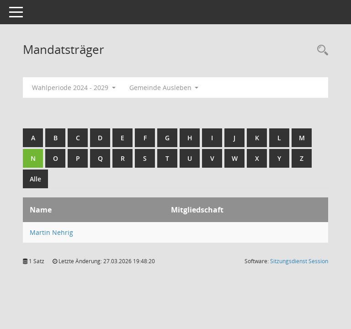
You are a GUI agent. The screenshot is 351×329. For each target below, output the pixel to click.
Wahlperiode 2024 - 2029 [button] (74, 87)
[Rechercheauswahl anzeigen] (320, 50)
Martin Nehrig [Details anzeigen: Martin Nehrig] (51, 232)
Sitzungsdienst (299, 261)
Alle (35, 179)
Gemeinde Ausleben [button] (164, 87)
